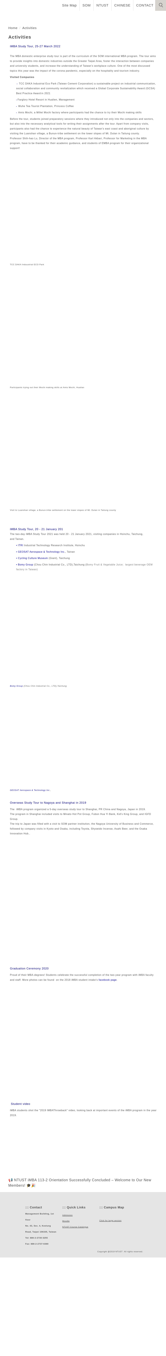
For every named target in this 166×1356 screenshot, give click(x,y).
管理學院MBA (28, 82)
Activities (155, 15)
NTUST (104, 5)
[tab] (84, 93)
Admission (113, 15)
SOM (89, 5)
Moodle (65, 1317)
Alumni (134, 15)
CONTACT (145, 5)
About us (47, 15)
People (67, 15)
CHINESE (123, 5)
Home (28, 15)
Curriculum (88, 15)
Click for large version (110, 1328)
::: (27, 1302)
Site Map (72, 5)
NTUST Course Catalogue (75, 1323)
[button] (160, 5)
